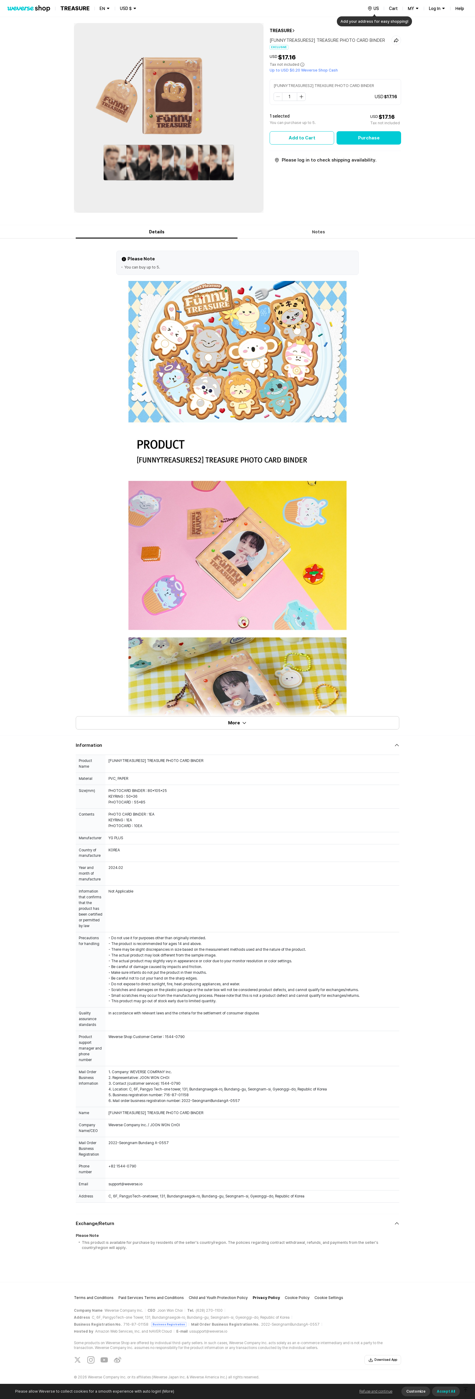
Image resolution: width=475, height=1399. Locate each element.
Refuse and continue (375, 1391)
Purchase (369, 138)
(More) (167, 1391)
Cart (393, 8)
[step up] (301, 97)
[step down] (278, 97)
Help (459, 8)
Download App (382, 1359)
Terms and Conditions (94, 1297)
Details (156, 231)
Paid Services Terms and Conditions (151, 1297)
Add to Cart (302, 138)
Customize (415, 1391)
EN (102, 8)
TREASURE (281, 30)
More (237, 723)
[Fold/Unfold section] (237, 745)
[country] (373, 8)
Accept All (446, 1391)
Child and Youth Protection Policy (218, 1297)
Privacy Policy (266, 1297)
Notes (318, 231)
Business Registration (169, 1324)
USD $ (126, 8)
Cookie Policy (297, 1297)
